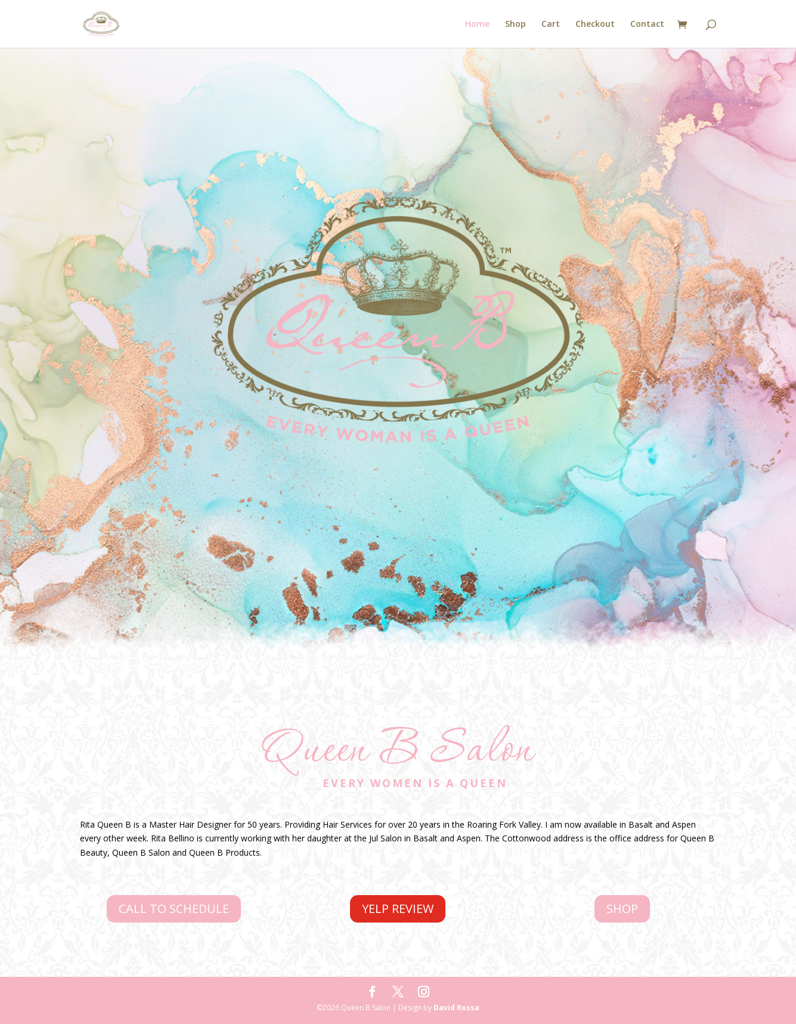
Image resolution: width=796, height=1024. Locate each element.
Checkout (595, 24)
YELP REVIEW (397, 908)
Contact (647, 24)
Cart (550, 24)
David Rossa (456, 1008)
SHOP (622, 908)
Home (477, 24)
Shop (515, 24)
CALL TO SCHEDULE (174, 908)
